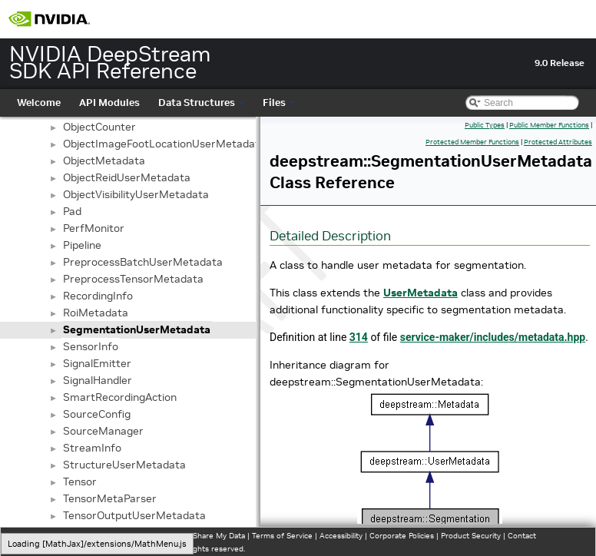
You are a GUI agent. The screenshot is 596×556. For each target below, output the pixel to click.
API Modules (109, 102)
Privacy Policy (35, 536)
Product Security (471, 536)
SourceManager (103, 431)
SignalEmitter (97, 363)
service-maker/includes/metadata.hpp (492, 337)
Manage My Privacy (99, 536)
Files (279, 102)
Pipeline (82, 245)
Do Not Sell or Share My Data (193, 536)
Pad (72, 211)
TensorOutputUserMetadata (134, 515)
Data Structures (201, 102)
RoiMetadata (95, 312)
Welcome (39, 102)
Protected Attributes (558, 142)
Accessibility (341, 536)
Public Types (485, 125)
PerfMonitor (93, 228)
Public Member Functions (549, 125)
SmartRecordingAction (120, 397)
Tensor (80, 481)
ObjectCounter (99, 127)
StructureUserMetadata (124, 465)
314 (358, 337)
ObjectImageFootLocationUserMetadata (164, 144)
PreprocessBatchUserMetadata (143, 262)
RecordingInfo (98, 296)
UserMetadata (420, 293)
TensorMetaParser (110, 498)
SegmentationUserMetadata (136, 329)
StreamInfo (92, 448)
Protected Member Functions (472, 142)
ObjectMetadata (104, 160)
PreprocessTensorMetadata (133, 279)
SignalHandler (97, 380)
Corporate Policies (401, 536)
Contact (522, 536)
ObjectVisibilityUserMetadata (136, 194)
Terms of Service (282, 536)
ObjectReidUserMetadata (126, 177)
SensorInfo (90, 346)
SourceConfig (97, 414)
